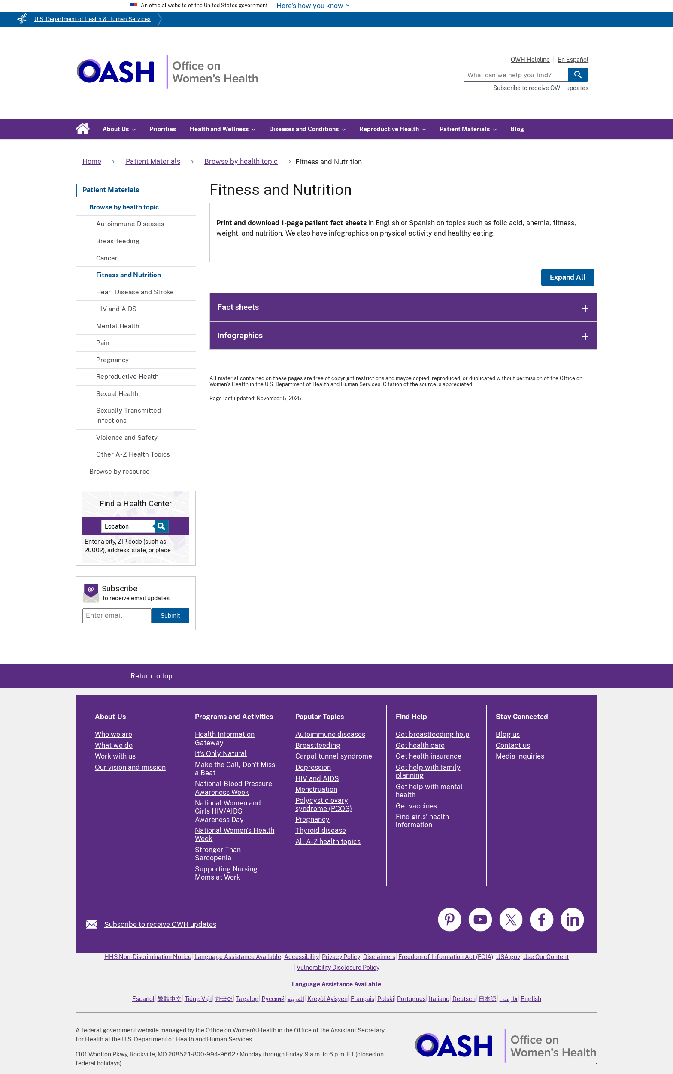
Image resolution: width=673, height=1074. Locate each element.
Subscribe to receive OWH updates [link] (160, 924)
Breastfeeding (117, 241)
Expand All (567, 277)
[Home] (167, 86)
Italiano (439, 998)
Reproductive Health (127, 376)
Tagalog (247, 998)
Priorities (162, 129)
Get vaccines (416, 806)
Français (362, 998)
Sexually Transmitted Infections (128, 415)
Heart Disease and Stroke (135, 292)
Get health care (420, 745)
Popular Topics (319, 717)
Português (411, 998)
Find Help (411, 717)
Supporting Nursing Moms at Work (226, 873)
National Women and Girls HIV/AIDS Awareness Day (228, 811)
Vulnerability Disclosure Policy (338, 967)
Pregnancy (112, 359)
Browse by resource (119, 471)
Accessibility (301, 956)
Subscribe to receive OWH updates (540, 88)
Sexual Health (117, 393)
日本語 (488, 998)
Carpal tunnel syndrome (333, 756)
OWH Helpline (530, 60)
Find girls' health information (422, 821)
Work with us (115, 756)
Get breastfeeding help (433, 734)
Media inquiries (520, 756)
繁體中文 (170, 998)
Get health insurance (428, 756)
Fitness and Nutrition (128, 274)
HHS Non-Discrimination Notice (147, 956)
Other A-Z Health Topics (133, 454)
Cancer (107, 258)
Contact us (513, 745)
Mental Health (117, 326)
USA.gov (508, 956)
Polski (385, 998)
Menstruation (316, 789)
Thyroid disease (320, 830)
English (531, 998)
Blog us (508, 734)
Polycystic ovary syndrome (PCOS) (323, 804)
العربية (296, 998)
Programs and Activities (234, 717)
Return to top (151, 676)
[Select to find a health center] (160, 526)
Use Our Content (546, 956)
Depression (313, 767)
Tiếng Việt (198, 998)
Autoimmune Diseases (130, 223)
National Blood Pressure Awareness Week (233, 788)
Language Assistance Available (237, 956)
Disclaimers (379, 956)
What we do (114, 745)
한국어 (224, 998)
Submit (170, 615)
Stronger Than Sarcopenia (218, 854)
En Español (573, 60)
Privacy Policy (341, 956)
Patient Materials (110, 190)
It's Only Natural (221, 754)
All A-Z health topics (328, 842)
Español (143, 998)
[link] (95, 924)
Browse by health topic (124, 207)
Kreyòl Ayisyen (327, 998)
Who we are (113, 734)
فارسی (509, 998)
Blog (517, 129)
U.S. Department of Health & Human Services (92, 19)
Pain (102, 342)
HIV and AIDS (116, 308)
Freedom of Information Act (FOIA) (445, 956)
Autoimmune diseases (330, 734)
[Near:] (131, 526)
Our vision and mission (130, 767)
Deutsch (464, 998)
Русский (273, 998)
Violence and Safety (127, 437)
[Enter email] (117, 615)
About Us (110, 717)
